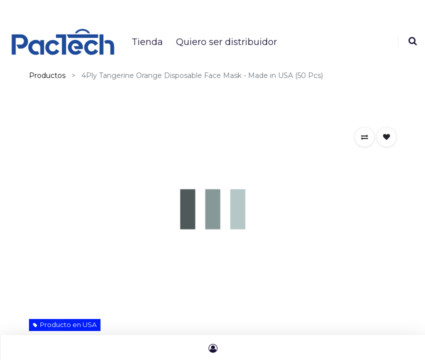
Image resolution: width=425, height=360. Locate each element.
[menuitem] (147, 42)
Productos (47, 75)
